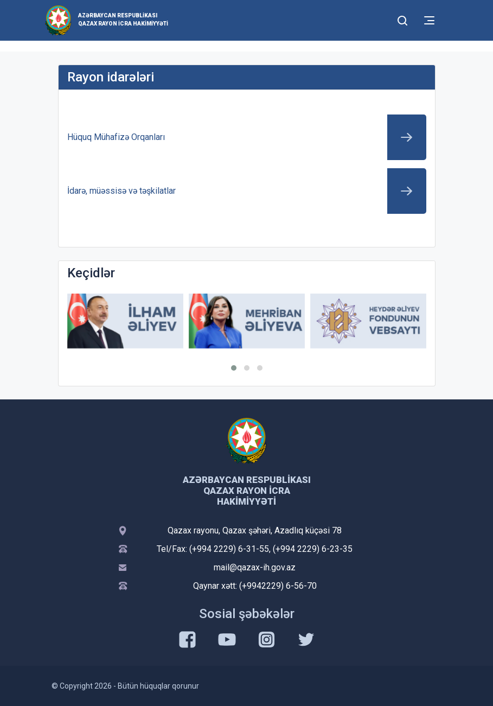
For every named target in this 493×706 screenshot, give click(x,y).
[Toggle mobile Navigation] (429, 20)
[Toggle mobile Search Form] (403, 19)
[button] (233, 367)
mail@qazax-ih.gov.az (255, 567)
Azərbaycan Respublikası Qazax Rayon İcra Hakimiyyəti (123, 19)
